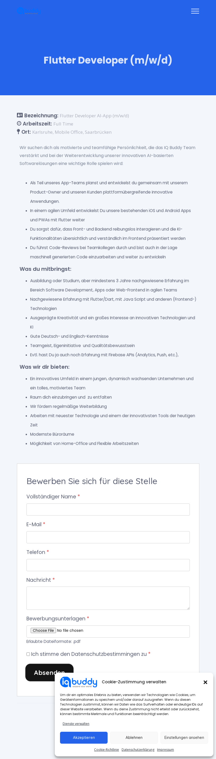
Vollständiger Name (53, 497)
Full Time (63, 124)
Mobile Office (69, 132)
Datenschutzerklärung (138, 749)
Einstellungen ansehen (184, 737)
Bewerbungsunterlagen (57, 619)
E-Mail (35, 524)
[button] (205, 682)
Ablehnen (134, 737)
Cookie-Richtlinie (106, 749)
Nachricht (40, 580)
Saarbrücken (98, 132)
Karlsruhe (42, 132)
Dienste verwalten (76, 723)
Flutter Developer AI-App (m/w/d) (94, 116)
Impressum (165, 749)
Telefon (37, 552)
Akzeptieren (84, 737)
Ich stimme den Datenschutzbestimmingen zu (91, 654)
